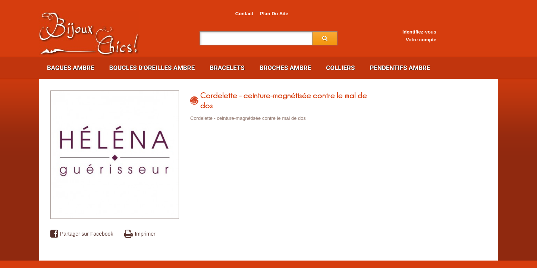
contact (244, 13)
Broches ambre (285, 67)
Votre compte (421, 39)
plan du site (274, 13)
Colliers (340, 67)
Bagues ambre (70, 67)
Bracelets (227, 67)
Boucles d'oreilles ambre (152, 67)
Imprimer (139, 234)
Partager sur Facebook (81, 234)
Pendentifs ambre (400, 67)
